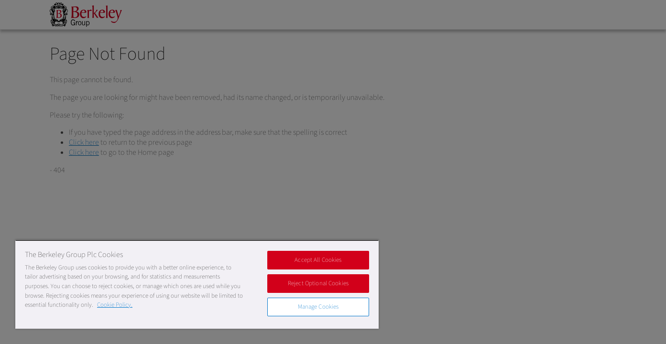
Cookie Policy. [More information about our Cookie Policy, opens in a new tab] (114, 305)
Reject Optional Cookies (318, 283)
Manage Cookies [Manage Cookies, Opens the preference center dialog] (318, 306)
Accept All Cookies (318, 260)
